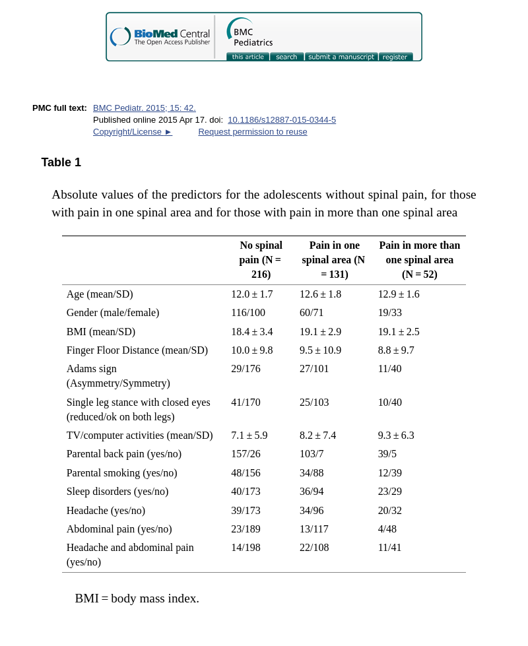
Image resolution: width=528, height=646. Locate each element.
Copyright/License (132, 132)
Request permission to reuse (252, 132)
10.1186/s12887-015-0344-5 (282, 120)
